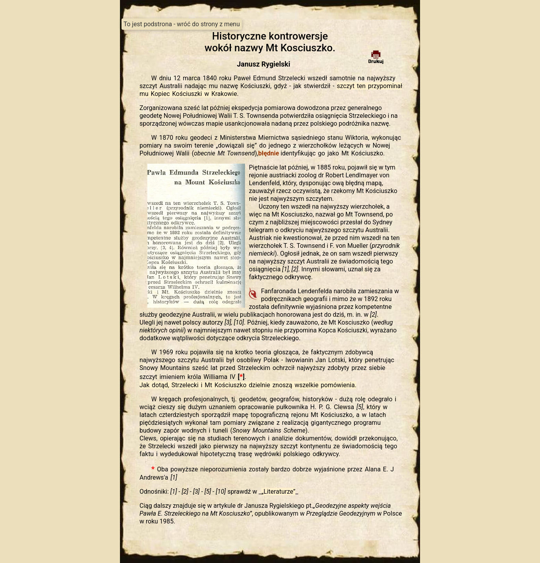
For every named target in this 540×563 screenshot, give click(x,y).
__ (278, 491)
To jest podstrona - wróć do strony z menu (181, 24)
